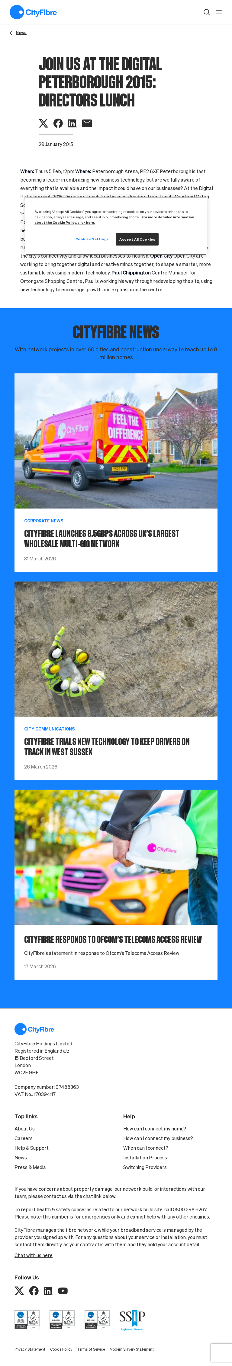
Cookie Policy (61, 1349)
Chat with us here (33, 1255)
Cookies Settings (92, 239)
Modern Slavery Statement (132, 1349)
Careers (23, 1138)
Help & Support (31, 1148)
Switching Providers (145, 1167)
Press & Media (30, 1167)
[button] (206, 12)
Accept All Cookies (137, 239)
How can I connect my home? (154, 1128)
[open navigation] (218, 12)
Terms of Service (91, 1349)
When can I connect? (145, 1148)
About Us (24, 1128)
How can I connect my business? (158, 1138)
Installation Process (145, 1157)
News (20, 1157)
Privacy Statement (29, 1349)
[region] (116, 226)
